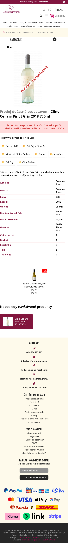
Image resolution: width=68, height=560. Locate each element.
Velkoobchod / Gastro (34, 449)
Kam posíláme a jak (28, 26)
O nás (10, 26)
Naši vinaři (34, 402)
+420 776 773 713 (34, 352)
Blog (16, 26)
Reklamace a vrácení (34, 446)
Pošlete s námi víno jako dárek (49, 26)
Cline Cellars (23, 154)
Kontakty (35, 405)
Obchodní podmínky (35, 439)
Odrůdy (23, 22)
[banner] (18, 9)
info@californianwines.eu (34, 361)
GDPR (34, 443)
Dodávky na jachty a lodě (34, 453)
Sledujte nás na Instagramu (34, 378)
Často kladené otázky (34, 412)
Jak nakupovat (34, 433)
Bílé (16, 146)
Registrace (34, 436)
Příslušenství (59, 22)
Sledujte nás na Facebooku (34, 370)
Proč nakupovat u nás (34, 398)
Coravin (49, 22)
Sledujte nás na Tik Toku (34, 387)
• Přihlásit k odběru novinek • (34, 477)
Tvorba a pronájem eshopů (33, 540)
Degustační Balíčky (35, 22)
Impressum (34, 422)
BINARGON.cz (49, 540)
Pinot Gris (42, 146)
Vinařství (13, 22)
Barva (5, 22)
